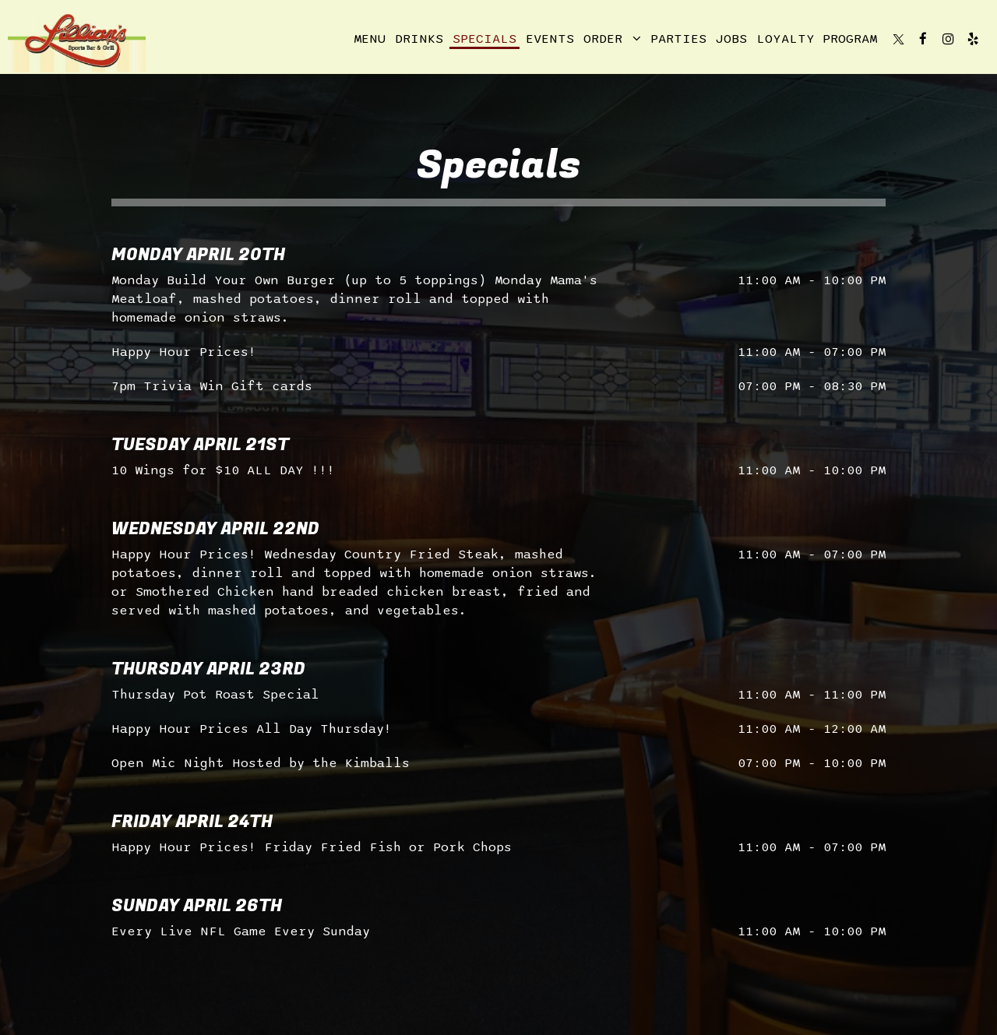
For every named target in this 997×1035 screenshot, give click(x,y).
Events (550, 39)
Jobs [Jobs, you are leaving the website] (731, 39)
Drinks (419, 39)
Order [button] (612, 39)
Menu (370, 39)
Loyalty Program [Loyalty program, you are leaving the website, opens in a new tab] (816, 39)
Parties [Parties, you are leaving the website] (678, 39)
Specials (484, 39)
